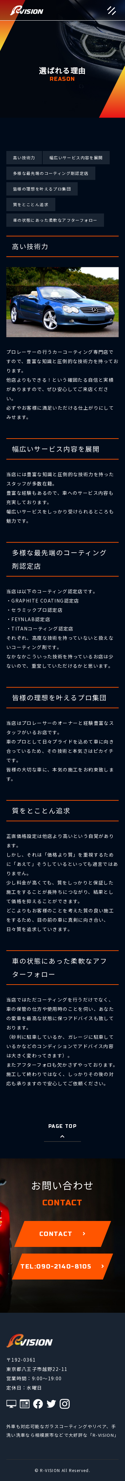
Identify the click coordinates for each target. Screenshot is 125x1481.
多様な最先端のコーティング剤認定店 (51, 173)
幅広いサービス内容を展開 (76, 157)
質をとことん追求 (31, 204)
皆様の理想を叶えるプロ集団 (42, 189)
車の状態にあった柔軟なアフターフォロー (55, 220)
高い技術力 (24, 157)
